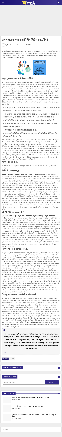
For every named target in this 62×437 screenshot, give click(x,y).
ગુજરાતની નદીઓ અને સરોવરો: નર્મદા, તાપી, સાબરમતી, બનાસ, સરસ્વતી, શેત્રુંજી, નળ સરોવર (34, 415)
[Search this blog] (24, 382)
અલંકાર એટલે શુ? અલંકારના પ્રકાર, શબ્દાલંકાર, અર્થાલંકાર (27, 406)
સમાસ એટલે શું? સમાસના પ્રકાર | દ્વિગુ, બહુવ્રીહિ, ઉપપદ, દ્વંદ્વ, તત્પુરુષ (30, 397)
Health (12, 359)
